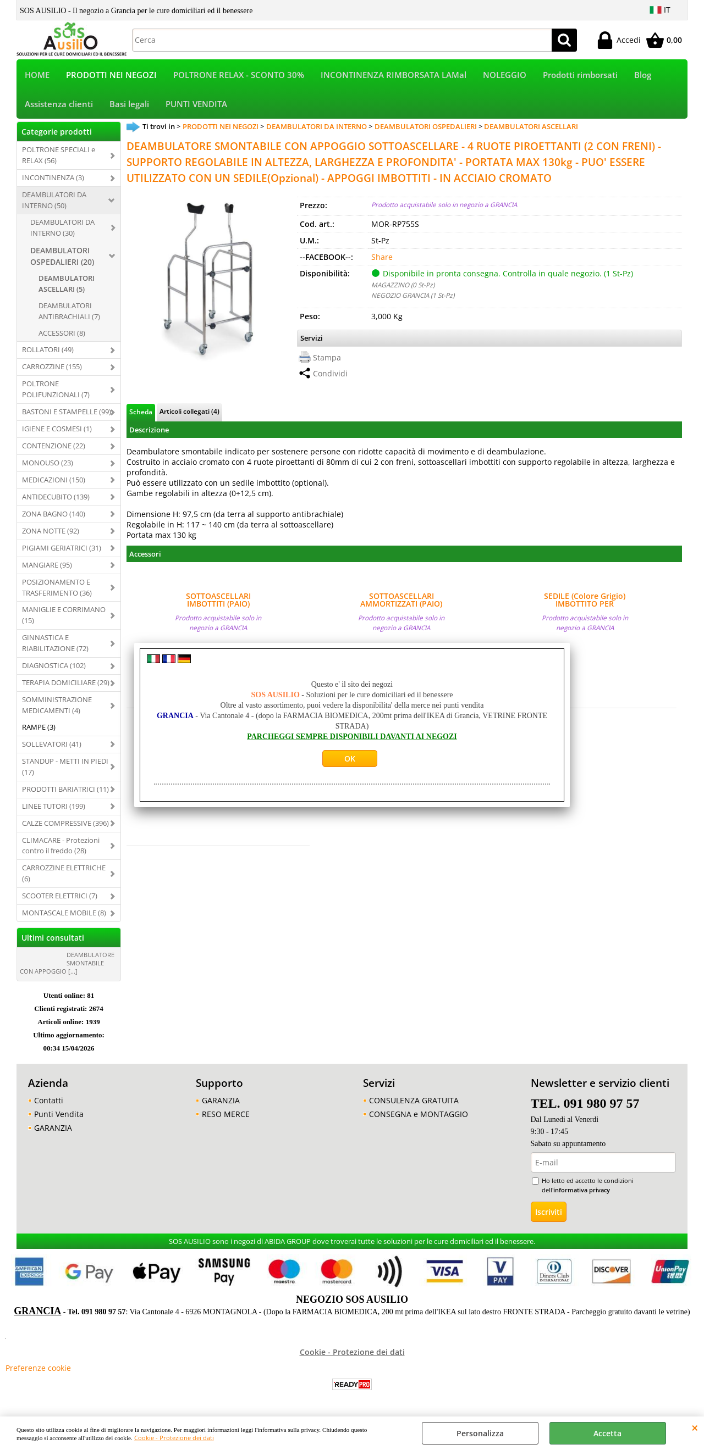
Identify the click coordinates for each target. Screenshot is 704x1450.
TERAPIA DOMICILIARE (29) (65, 682)
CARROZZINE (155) (52, 366)
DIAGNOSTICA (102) (54, 665)
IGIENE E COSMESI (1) (57, 429)
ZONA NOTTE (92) (50, 531)
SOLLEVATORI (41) (51, 744)
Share (382, 257)
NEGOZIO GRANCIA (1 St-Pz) (412, 295)
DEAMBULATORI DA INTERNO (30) (62, 227)
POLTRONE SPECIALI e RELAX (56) (58, 155)
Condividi (330, 373)
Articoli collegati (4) (189, 411)
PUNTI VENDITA (196, 104)
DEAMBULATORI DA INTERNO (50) (54, 200)
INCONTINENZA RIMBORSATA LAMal (393, 75)
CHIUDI (694, 1427)
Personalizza (480, 1433)
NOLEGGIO (504, 75)
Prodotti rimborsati (580, 75)
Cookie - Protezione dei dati (174, 1438)
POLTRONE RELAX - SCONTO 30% (238, 75)
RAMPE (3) (39, 727)
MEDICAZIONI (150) (53, 480)
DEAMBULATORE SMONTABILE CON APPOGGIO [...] (67, 963)
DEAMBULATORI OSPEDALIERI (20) (62, 256)
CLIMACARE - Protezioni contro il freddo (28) (61, 845)
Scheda (140, 411)
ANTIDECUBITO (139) (56, 497)
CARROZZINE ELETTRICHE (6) (64, 873)
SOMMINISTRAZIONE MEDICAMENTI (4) (57, 705)
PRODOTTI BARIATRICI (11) (65, 789)
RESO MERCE (226, 1114)
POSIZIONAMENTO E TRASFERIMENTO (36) (57, 587)
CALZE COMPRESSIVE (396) (65, 823)
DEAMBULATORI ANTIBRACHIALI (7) (69, 311)
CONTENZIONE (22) (53, 446)
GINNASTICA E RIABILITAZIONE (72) (55, 642)
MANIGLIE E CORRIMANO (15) (64, 614)
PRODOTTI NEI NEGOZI (111, 75)
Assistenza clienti (59, 104)
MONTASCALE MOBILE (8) (64, 913)
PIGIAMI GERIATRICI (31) (61, 548)
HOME (37, 75)
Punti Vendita (59, 1114)
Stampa (327, 357)
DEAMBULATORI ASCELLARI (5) (66, 283)
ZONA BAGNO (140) (53, 514)
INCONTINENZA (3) (53, 177)
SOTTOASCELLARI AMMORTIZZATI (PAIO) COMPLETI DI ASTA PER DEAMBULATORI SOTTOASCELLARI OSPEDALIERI (401, 600)
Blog (642, 75)
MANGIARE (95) (47, 565)
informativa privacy (581, 1190)
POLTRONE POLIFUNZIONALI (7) (56, 389)
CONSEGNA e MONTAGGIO (418, 1114)
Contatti (48, 1100)
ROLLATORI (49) (48, 349)
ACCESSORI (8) (61, 333)
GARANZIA (53, 1128)
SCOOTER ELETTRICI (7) (59, 896)
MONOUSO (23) (47, 463)
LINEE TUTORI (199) (53, 806)
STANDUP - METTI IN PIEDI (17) (65, 766)
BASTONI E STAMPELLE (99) (66, 411)
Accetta (607, 1433)
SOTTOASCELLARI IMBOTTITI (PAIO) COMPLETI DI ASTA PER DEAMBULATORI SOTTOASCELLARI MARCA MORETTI (218, 600)
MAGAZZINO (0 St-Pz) (403, 284)
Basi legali (129, 104)
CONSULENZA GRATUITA (414, 1100)
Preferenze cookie (38, 1368)
